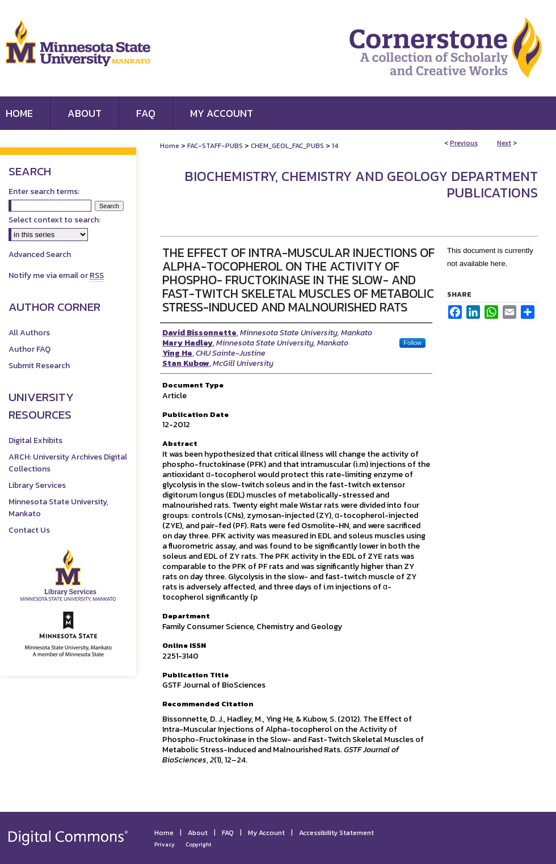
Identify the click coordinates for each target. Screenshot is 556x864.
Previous (464, 143)
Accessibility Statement (336, 833)
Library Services (37, 485)
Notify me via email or (56, 275)
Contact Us (29, 530)
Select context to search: (54, 220)
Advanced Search (40, 254)
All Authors (29, 333)
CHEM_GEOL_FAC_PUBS (287, 146)
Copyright (199, 844)
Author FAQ (29, 349)
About (198, 833)
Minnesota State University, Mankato (58, 508)
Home (169, 146)
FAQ (228, 833)
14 (335, 146)
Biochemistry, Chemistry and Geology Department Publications (361, 184)
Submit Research (39, 366)
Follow (412, 342)
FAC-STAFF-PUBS (215, 146)
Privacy (164, 844)
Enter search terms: (44, 191)
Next (504, 143)
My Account (266, 833)
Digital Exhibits (35, 440)
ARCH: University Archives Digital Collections (68, 463)
